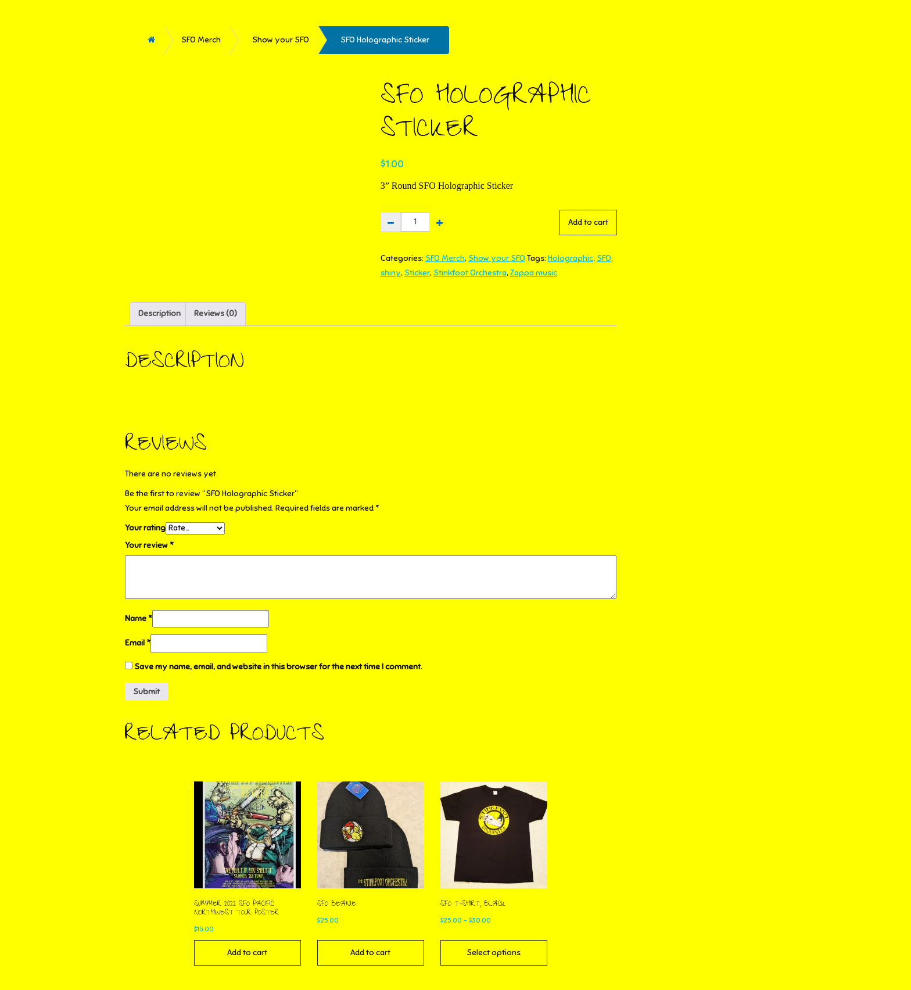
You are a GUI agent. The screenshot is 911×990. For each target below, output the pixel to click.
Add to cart (588, 222)
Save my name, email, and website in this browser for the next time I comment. (278, 667)
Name (138, 618)
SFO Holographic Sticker (384, 40)
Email (137, 643)
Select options (494, 952)
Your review (149, 545)
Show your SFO (280, 40)
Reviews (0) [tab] (215, 313)
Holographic (570, 258)
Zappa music (533, 273)
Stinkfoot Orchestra (470, 273)
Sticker (417, 273)
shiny (391, 273)
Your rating (145, 528)
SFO (604, 258)
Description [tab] (159, 313)
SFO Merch (201, 40)
